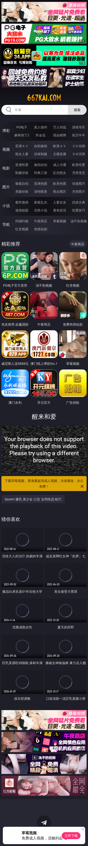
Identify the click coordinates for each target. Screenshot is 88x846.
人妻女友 (59, 202)
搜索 (77, 110)
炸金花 (41, 135)
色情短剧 (40, 229)
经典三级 (40, 172)
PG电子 (21, 127)
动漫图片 (78, 183)
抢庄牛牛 (78, 135)
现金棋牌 (59, 135)
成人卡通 (59, 164)
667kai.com (44, 98)
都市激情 (21, 202)
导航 (6, 224)
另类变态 (78, 172)
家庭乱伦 (40, 202)
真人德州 (40, 127)
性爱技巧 (78, 210)
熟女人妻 (21, 154)
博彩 (6, 130)
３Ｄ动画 (78, 146)
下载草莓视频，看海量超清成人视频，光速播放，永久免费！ (44, 483)
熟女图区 (59, 191)
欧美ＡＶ (59, 146)
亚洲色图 (40, 183)
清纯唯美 (40, 191)
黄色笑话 (59, 210)
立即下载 (71, 835)
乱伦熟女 (59, 172)
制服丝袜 (21, 172)
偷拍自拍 (40, 164)
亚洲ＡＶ (21, 146)
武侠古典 (78, 202)
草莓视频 (59, 221)
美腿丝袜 (21, 191)
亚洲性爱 (21, 164)
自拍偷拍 (40, 146)
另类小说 (40, 210)
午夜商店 (40, 221)
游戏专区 (78, 127)
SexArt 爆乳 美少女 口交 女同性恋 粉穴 (33, 499)
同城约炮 (21, 221)
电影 (6, 168)
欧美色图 (59, 183)
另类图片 (78, 191)
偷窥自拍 (21, 183)
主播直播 (59, 154)
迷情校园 (21, 210)
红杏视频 (21, 229)
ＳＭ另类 (78, 154)
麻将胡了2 (21, 135)
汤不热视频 (78, 221)
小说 (6, 205)
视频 (6, 149)
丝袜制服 (40, 154)
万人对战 (59, 127)
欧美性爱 (78, 164)
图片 (6, 186)
